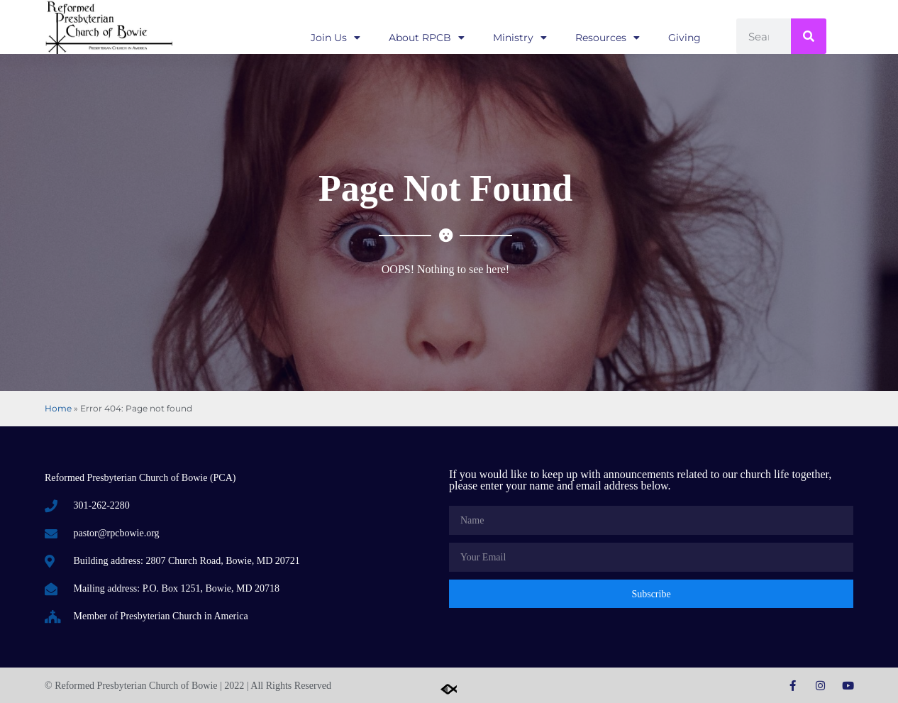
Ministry (520, 38)
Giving (684, 37)
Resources (607, 38)
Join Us (335, 38)
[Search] (808, 36)
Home (58, 408)
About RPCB (427, 38)
